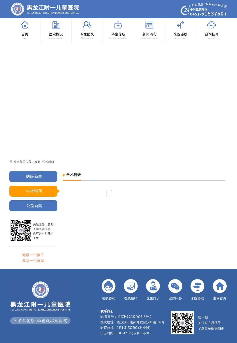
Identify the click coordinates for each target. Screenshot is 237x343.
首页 (24, 30)
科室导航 (118, 30)
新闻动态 (149, 30)
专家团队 (87, 30)
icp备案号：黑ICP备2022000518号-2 (126, 317)
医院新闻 (34, 176)
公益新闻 (34, 205)
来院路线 (180, 30)
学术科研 (48, 161)
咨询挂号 (211, 30)
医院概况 (55, 30)
